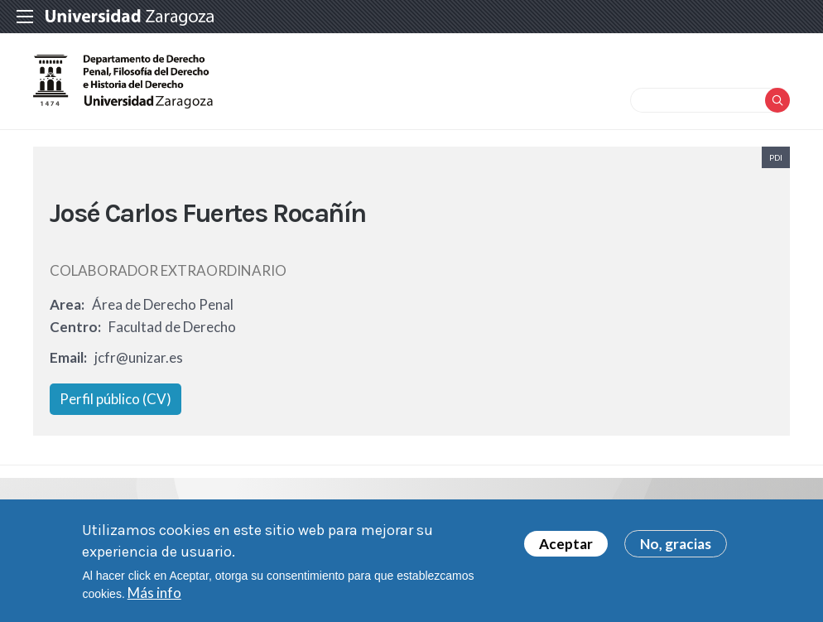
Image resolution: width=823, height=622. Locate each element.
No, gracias (675, 546)
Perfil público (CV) (115, 398)
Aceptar (566, 546)
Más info (154, 595)
